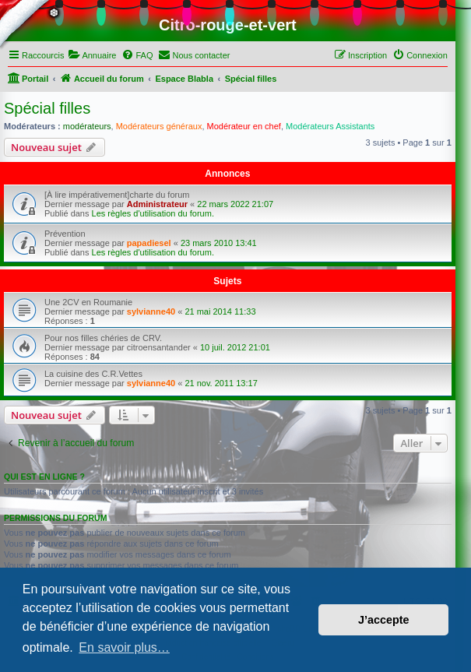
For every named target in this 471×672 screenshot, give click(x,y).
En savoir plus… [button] (124, 647)
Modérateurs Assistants (330, 126)
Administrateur (157, 204)
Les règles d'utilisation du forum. (153, 213)
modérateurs (87, 126)
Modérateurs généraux (159, 126)
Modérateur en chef (244, 126)
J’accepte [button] (383, 620)
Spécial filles (47, 108)
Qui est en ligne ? (44, 476)
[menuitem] (92, 55)
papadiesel (149, 243)
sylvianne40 (151, 311)
